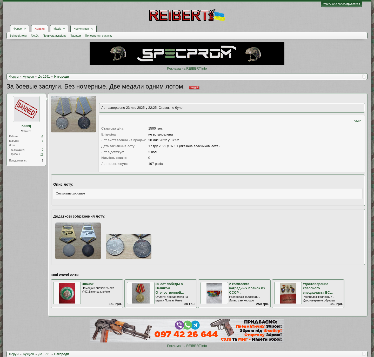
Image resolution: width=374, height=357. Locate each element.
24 (42, 154)
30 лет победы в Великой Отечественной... (170, 288)
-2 (42, 136)
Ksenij (26, 126)
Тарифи (76, 35)
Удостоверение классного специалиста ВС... (318, 288)
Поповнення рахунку (98, 35)
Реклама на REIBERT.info (187, 68)
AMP (357, 121)
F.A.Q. (35, 35)
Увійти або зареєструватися (341, 3)
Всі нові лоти (18, 35)
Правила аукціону (54, 35)
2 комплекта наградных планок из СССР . (247, 288)
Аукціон (39, 28)
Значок (88, 284)
